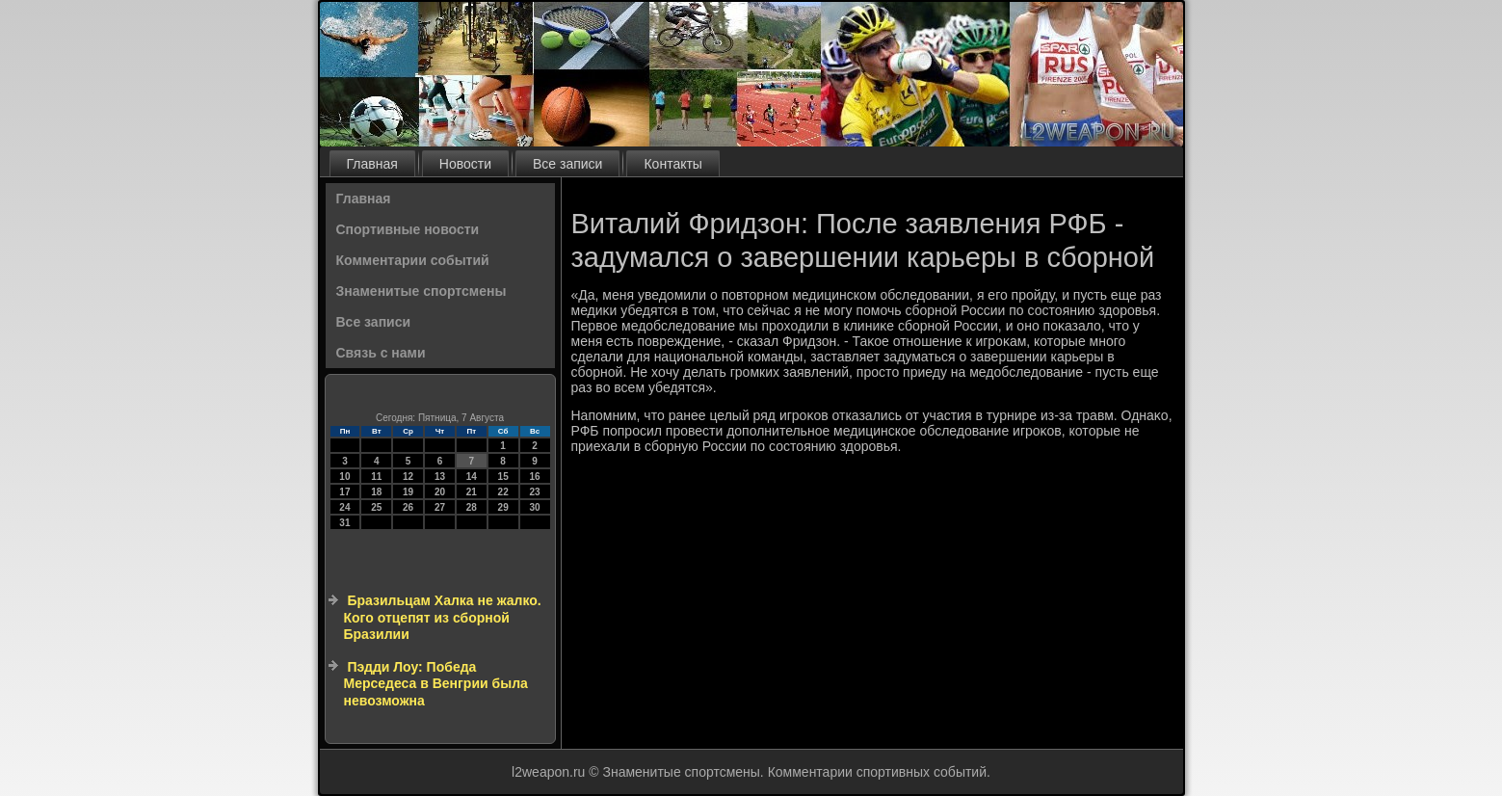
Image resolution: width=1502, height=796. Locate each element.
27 (440, 507)
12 (408, 476)
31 (344, 522)
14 (471, 476)
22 (503, 492)
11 (376, 476)
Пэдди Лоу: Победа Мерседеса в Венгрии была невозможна (436, 683)
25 (376, 507)
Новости (465, 164)
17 (344, 492)
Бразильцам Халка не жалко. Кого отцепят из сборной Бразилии (442, 617)
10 (344, 476)
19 (408, 492)
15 (503, 476)
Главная (372, 164)
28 (471, 507)
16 (534, 476)
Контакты (672, 164)
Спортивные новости (408, 229)
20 (440, 492)
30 (534, 507)
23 (534, 492)
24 (344, 507)
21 (471, 492)
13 (440, 476)
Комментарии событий (412, 260)
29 (503, 507)
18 (376, 492)
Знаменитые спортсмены (421, 291)
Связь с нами (381, 352)
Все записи (567, 164)
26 (408, 507)
